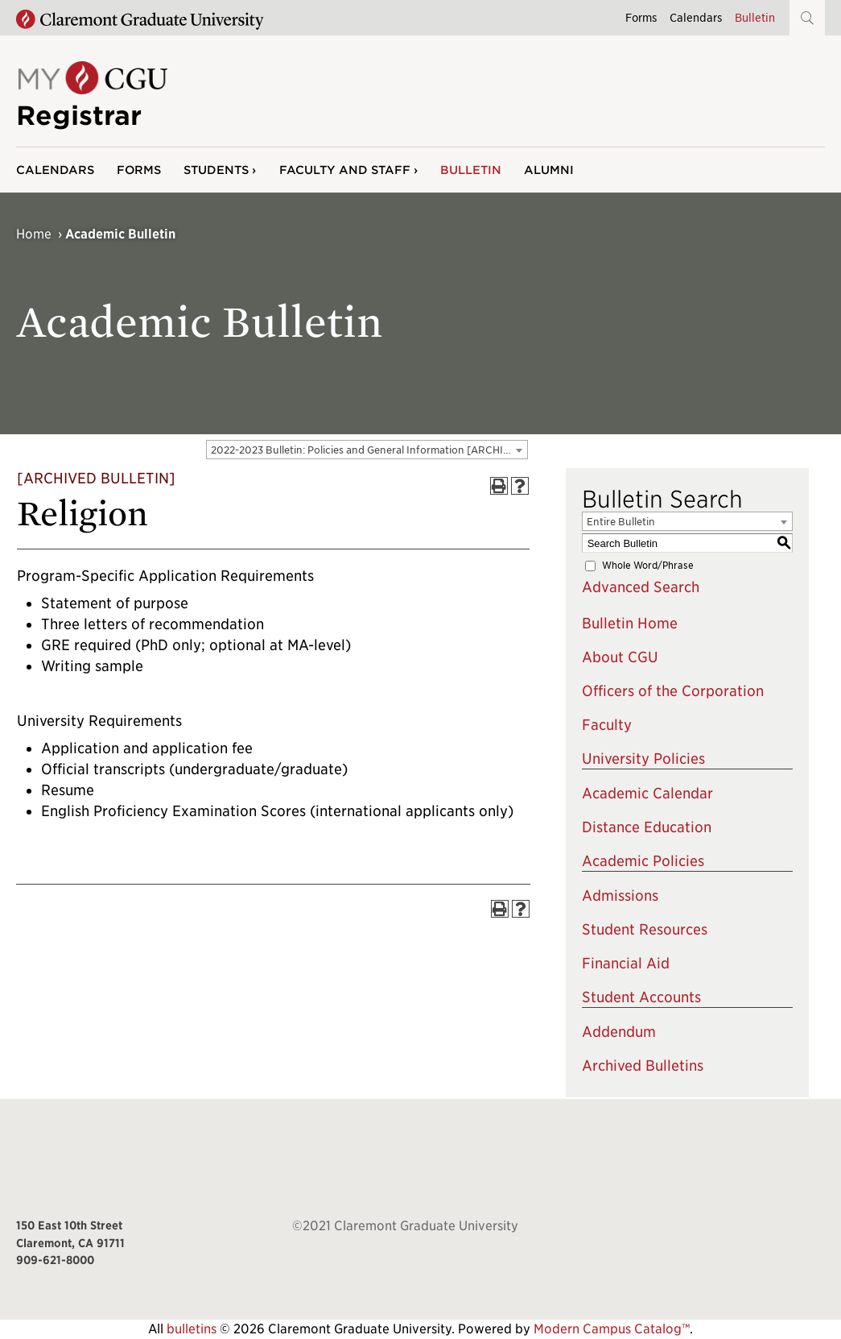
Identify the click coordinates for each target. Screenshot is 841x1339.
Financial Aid (626, 963)
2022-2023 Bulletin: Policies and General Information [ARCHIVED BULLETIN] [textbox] (369, 450)
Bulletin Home (630, 623)
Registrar (79, 115)
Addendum (619, 1031)
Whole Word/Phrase (648, 565)
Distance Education (646, 827)
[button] (807, 17)
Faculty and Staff (344, 169)
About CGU (620, 657)
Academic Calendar (647, 793)
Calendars (696, 17)
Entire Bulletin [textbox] (621, 522)
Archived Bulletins (642, 1065)
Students (216, 169)
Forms (641, 17)
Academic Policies (643, 860)
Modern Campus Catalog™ (612, 1329)
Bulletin (755, 17)
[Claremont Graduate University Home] (140, 20)
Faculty (607, 724)
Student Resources (644, 929)
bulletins (191, 1329)
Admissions (620, 895)
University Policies (643, 758)
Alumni (549, 169)
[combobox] (367, 449)
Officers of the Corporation (673, 690)
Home (34, 234)
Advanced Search (640, 586)
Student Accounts (641, 997)
